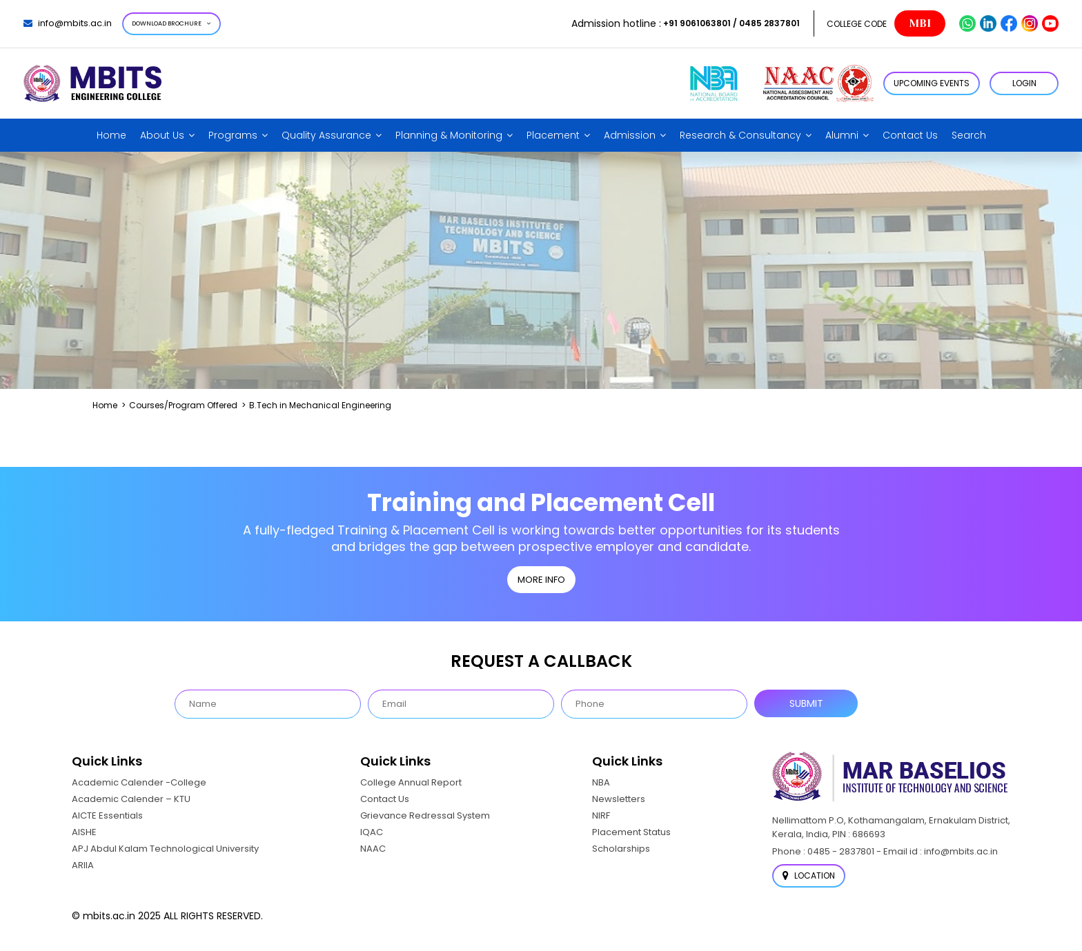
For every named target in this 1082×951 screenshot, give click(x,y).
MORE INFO (541, 579)
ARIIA (83, 865)
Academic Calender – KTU (131, 798)
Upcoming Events (932, 83)
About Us (162, 135)
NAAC (373, 848)
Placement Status (631, 832)
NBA (601, 782)
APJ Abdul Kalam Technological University (165, 848)
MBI (920, 23)
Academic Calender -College (139, 782)
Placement (553, 135)
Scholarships (621, 848)
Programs (232, 135)
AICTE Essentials (107, 815)
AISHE (84, 832)
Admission (630, 135)
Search (969, 135)
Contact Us (910, 135)
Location (809, 875)
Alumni (841, 135)
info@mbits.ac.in (67, 23)
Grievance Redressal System (425, 815)
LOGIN (1024, 83)
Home (111, 135)
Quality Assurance (326, 135)
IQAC (371, 832)
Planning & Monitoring (448, 135)
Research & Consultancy (740, 135)
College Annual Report (411, 782)
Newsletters (618, 798)
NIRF (601, 815)
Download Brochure (171, 23)
